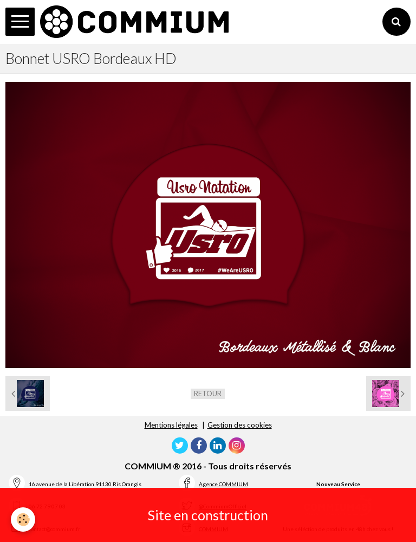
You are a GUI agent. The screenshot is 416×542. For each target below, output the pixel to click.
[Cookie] (23, 519)
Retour (208, 393)
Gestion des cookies (239, 425)
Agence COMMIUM (223, 484)
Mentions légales (171, 425)
